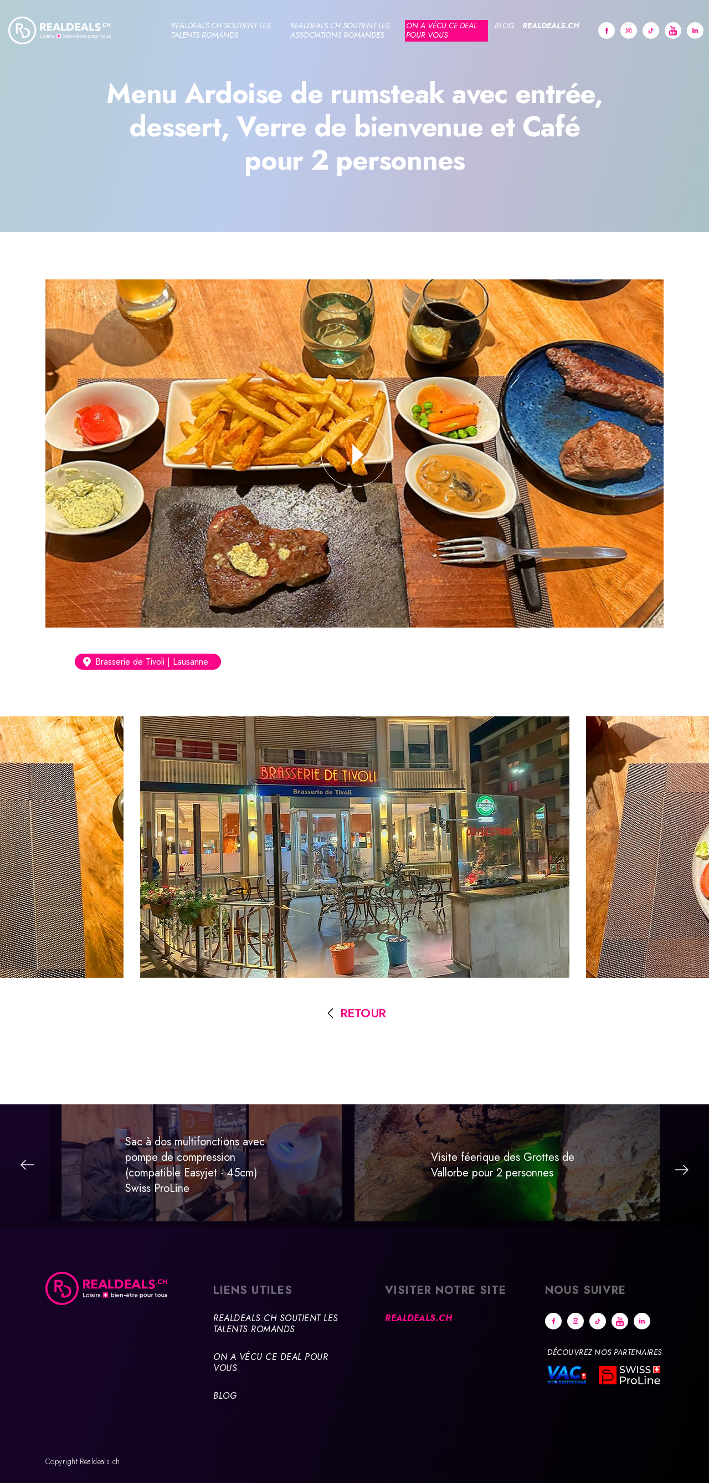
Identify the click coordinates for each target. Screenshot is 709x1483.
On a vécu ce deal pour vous (441, 30)
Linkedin (695, 30)
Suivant (682, 1170)
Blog (505, 25)
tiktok (651, 30)
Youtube (673, 30)
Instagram (628, 30)
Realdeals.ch (550, 25)
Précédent (27, 1165)
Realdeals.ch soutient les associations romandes (339, 30)
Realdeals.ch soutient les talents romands (220, 30)
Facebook (606, 30)
